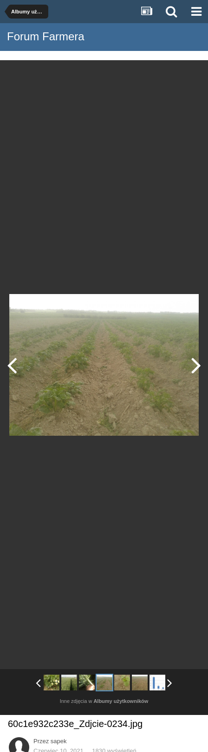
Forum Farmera (45, 36)
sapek (59, 741)
